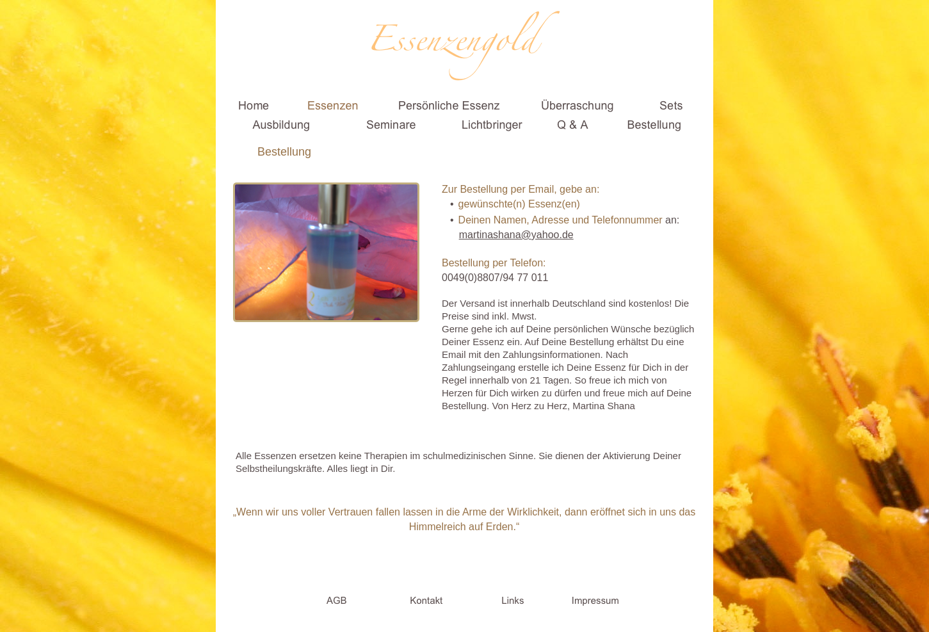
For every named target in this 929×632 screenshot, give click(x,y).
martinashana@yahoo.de (516, 234)
